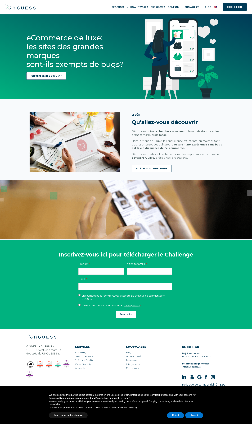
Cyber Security (83, 364)
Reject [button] (175, 415)
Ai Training (80, 352)
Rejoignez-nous (191, 353)
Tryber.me (131, 360)
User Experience (84, 356)
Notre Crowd (133, 356)
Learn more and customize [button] (68, 415)
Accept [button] (194, 415)
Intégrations (133, 364)
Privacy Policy (132, 305)
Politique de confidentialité (199, 384)
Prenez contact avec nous (197, 356)
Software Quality (84, 360)
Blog (128, 352)
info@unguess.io (191, 366)
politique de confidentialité (150, 295)
